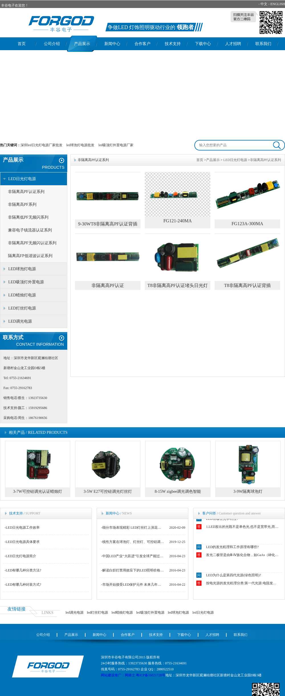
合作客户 (142, 44)
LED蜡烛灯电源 (22, 295)
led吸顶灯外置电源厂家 (115, 145)
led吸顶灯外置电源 (150, 612)
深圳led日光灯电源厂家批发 (41, 145)
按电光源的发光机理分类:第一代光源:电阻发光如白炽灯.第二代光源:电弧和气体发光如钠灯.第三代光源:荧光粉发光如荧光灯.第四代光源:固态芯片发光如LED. (243, 584)
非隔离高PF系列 (22, 204)
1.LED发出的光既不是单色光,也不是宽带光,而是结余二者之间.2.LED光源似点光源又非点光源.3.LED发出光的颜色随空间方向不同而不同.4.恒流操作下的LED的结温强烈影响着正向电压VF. (243, 527)
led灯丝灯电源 (97, 612)
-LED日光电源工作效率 (22, 528)
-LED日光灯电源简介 (20, 556)
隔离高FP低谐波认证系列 (30, 256)
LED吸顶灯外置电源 (26, 282)
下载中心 (203, 44)
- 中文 (262, 4)
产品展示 (82, 44)
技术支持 (173, 44)
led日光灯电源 (203, 612)
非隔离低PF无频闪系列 (28, 217)
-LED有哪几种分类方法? (23, 570)
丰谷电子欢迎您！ (14, 5)
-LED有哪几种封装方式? (23, 585)
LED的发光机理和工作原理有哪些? (232, 548)
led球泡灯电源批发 (80, 145)
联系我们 (263, 44)
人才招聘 (233, 44)
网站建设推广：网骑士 (118, 675)
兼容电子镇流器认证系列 (30, 230)
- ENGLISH (276, 4)
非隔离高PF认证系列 (26, 192)
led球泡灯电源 (178, 612)
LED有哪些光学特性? (222, 519)
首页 (22, 44)
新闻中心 (112, 44)
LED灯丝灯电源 (22, 308)
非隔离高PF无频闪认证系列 (32, 243)
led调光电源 (75, 612)
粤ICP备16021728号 (150, 675)
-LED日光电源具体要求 (22, 542)
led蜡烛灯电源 (122, 612)
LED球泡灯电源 (22, 269)
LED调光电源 (20, 321)
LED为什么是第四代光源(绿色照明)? (233, 576)
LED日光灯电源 (22, 179)
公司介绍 (52, 44)
